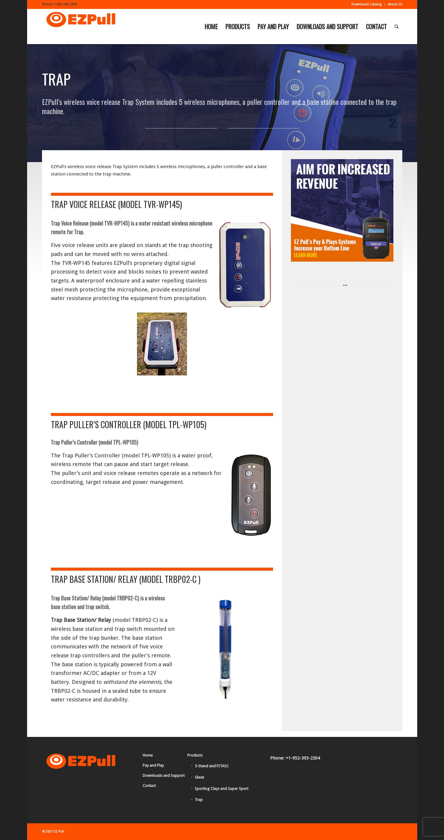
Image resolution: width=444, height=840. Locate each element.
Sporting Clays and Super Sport (221, 788)
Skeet (199, 777)
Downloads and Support (164, 775)
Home (148, 755)
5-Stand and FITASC (212, 766)
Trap (199, 799)
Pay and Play (153, 765)
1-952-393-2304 (65, 4)
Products (194, 755)
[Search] (396, 26)
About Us (395, 4)
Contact (149, 785)
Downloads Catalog (366, 4)
